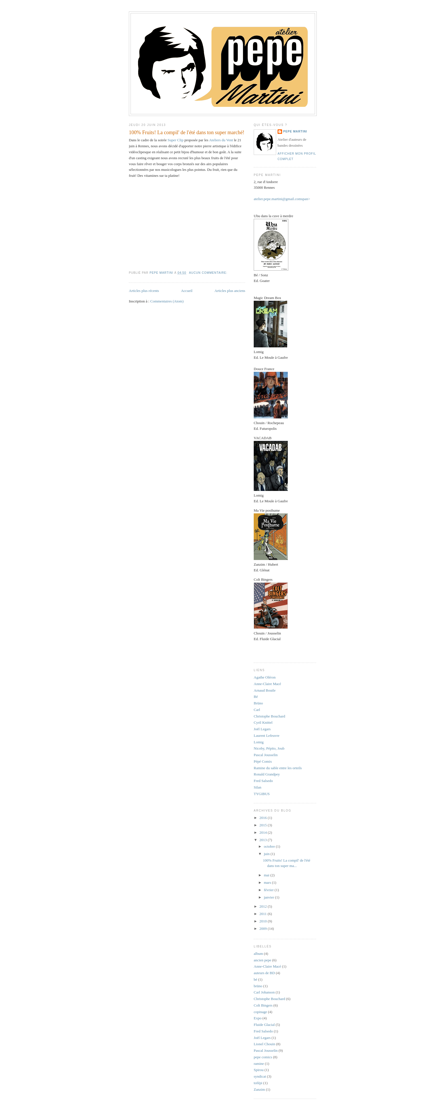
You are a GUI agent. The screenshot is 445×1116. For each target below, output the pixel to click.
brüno (258, 986)
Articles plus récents (144, 291)
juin (267, 854)
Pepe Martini (295, 131)
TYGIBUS (262, 794)
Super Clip (175, 140)
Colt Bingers (263, 1005)
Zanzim (259, 1089)
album (258, 953)
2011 (263, 914)
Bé (256, 696)
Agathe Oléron (265, 677)
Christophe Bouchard (269, 716)
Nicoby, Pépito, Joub (269, 748)
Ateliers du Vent (221, 140)
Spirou (259, 1070)
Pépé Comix (263, 761)
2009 (263, 928)
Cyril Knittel (263, 722)
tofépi (258, 1083)
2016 (263, 818)
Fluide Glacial (264, 1024)
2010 (263, 921)
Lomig (259, 742)
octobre (270, 846)
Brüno (258, 703)
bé (255, 979)
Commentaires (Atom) (166, 301)
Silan (257, 787)
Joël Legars (262, 729)
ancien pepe (262, 960)
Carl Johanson (264, 992)
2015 (263, 825)
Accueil (186, 291)
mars (268, 882)
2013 (263, 840)
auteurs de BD (264, 973)
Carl (257, 710)
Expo (257, 1018)
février (269, 890)
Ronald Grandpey (267, 774)
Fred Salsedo (263, 781)
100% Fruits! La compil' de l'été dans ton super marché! (186, 132)
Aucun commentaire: (208, 272)
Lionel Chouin (264, 1044)
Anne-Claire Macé (267, 684)
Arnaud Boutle (265, 690)
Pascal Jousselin (266, 755)
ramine (259, 1063)
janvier (269, 897)
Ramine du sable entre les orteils (278, 768)
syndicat (260, 1076)
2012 (263, 906)
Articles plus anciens (230, 291)
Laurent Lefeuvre (267, 735)
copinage (260, 1012)
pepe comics (263, 1057)
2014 (263, 832)
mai (267, 875)
